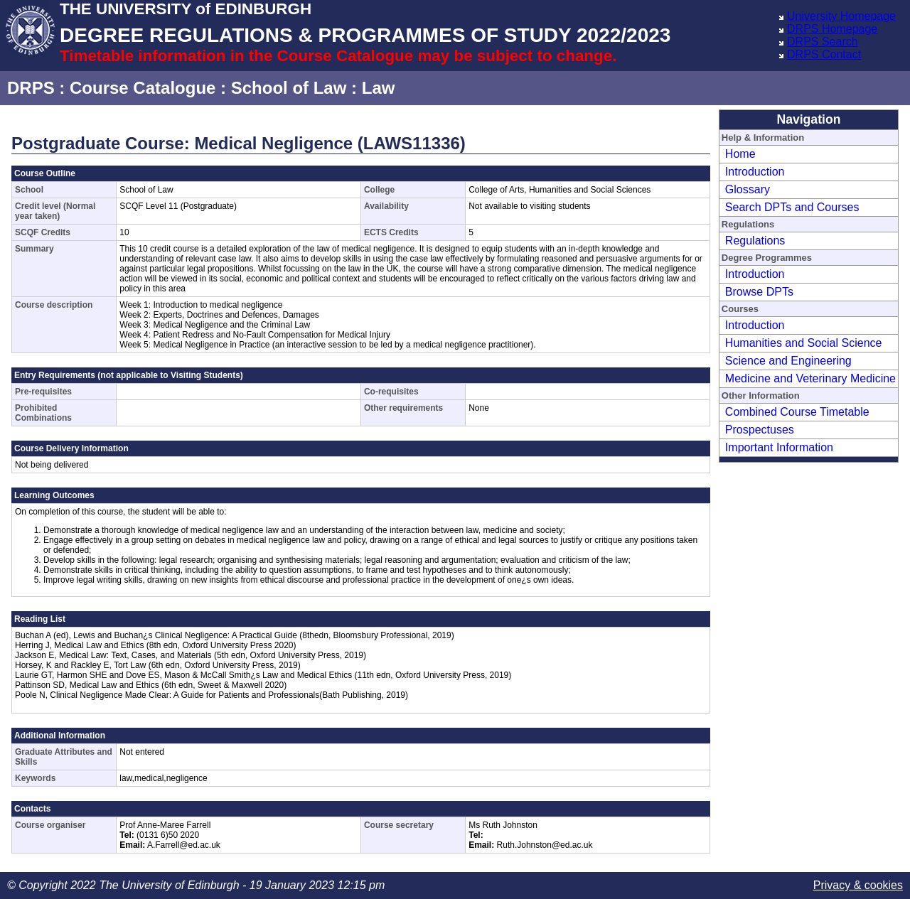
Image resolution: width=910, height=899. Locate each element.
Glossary (747, 189)
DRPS (31, 87)
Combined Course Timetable (797, 412)
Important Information (779, 447)
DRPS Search (822, 42)
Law (378, 87)
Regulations (755, 241)
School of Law (289, 87)
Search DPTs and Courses (792, 207)
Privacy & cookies (858, 885)
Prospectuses (759, 430)
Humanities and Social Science (803, 343)
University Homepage (841, 16)
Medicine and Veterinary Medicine (810, 378)
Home (740, 154)
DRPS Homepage (832, 29)
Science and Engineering (788, 361)
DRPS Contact (824, 54)
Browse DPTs (759, 292)
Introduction (755, 172)
